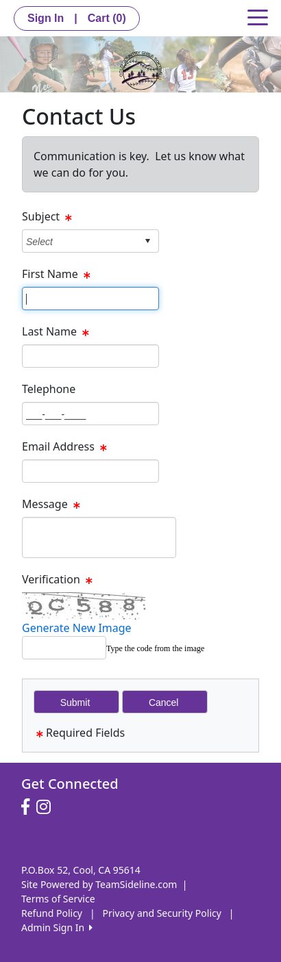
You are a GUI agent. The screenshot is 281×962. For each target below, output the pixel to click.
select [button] (147, 241)
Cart (107, 18)
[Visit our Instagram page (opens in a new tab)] (47, 807)
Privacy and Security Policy (162, 913)
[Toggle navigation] (257, 16)
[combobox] (80, 241)
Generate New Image (77, 627)
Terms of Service (58, 898)
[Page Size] (90, 298)
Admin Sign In (57, 927)
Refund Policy (51, 913)
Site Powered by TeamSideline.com (99, 884)
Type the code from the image (155, 648)
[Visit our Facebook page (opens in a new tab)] (28, 807)
